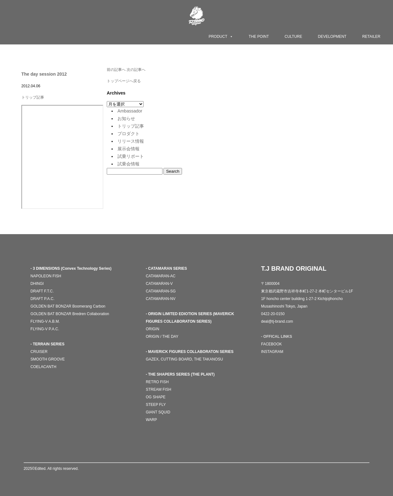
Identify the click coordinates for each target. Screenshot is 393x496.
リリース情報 (130, 141)
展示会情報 (128, 148)
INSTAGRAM (272, 351)
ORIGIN (152, 329)
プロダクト (128, 133)
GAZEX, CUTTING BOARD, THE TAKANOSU (184, 359)
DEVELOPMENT (332, 36)
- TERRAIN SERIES (48, 344)
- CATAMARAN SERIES (166, 268)
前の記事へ (116, 69)
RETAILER (371, 36)
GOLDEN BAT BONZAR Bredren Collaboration (70, 314)
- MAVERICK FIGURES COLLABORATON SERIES (190, 351)
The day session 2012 (44, 74)
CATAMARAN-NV (160, 299)
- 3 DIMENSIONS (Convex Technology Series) (71, 268)
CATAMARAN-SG (161, 291)
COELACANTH (43, 367)
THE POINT (259, 36)
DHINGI (37, 283)
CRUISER (39, 351)
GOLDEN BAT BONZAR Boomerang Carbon (68, 306)
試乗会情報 (128, 163)
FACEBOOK (271, 344)
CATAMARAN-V (159, 283)
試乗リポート (130, 156)
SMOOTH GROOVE (48, 359)
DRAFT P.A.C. (42, 299)
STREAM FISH (158, 389)
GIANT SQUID (158, 412)
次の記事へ (136, 69)
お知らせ (126, 118)
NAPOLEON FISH (46, 276)
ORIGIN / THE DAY (162, 336)
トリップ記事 (32, 97)
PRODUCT (220, 36)
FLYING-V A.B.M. (45, 321)
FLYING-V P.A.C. (45, 329)
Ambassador (129, 110)
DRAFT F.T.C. (42, 291)
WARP (151, 420)
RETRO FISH (157, 382)
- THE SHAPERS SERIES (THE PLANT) (180, 374)
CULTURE (293, 36)
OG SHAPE (156, 397)
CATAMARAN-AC (160, 276)
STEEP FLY (156, 404)
